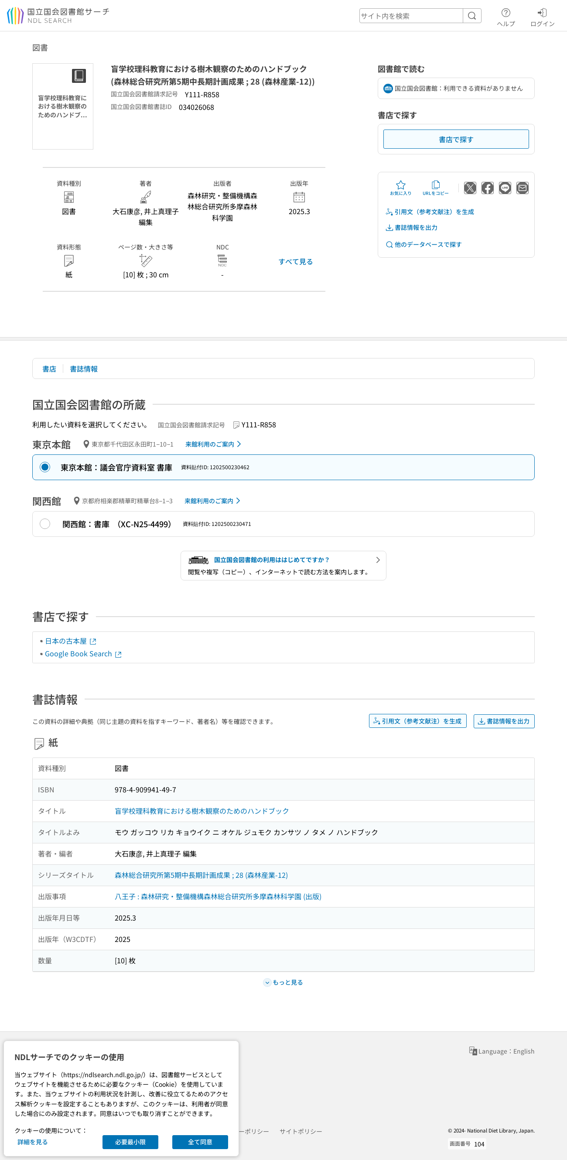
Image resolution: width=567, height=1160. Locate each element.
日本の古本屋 (71, 640)
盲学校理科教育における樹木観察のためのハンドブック (202, 810)
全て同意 (200, 1141)
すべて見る (295, 261)
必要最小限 (130, 1141)
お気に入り (401, 188)
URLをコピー (436, 188)
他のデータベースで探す (423, 244)
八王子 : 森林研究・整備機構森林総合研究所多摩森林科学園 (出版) (218, 896)
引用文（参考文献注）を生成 (429, 211)
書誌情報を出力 (411, 227)
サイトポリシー (301, 1131)
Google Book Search (84, 653)
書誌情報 (84, 368)
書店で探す (456, 139)
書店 (49, 368)
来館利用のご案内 (214, 444)
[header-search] (420, 15)
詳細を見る (32, 1141)
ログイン (542, 16)
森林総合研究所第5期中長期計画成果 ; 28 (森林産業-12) (201, 875)
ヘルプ (506, 16)
